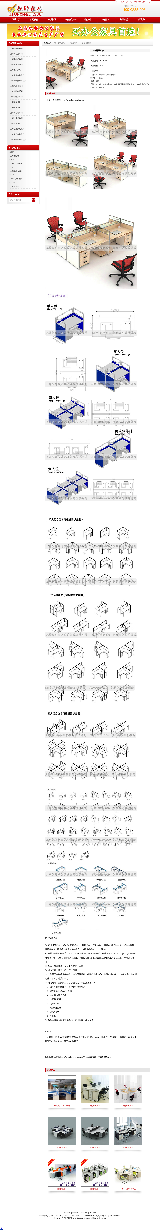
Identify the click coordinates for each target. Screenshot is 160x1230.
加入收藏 (133, 2)
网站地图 (141, 2)
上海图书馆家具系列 (18, 140)
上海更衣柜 (106, 19)
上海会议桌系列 (16, 64)
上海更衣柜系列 (16, 59)
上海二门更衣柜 (16, 163)
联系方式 (84, 1213)
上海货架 (67, 1213)
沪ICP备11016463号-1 (112, 1216)
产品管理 (61, 43)
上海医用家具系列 (17, 75)
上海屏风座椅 (85, 43)
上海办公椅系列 (16, 113)
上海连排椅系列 (16, 118)
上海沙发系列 (15, 123)
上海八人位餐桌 (16, 179)
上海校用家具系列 (17, 129)
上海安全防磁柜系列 (18, 81)
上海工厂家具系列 (17, 134)
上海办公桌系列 (16, 54)
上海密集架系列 (16, 97)
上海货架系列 (15, 102)
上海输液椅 (14, 156)
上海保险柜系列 (16, 91)
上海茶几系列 (15, 70)
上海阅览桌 (14, 186)
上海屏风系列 (15, 107)
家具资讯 (52, 19)
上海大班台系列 (16, 86)
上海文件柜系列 (16, 48)
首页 (54, 43)
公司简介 (34, 19)
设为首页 (124, 2)
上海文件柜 (88, 19)
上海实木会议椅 (16, 171)
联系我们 (142, 19)
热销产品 (124, 19)
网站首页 (16, 19)
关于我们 (75, 1213)
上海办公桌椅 (70, 19)
